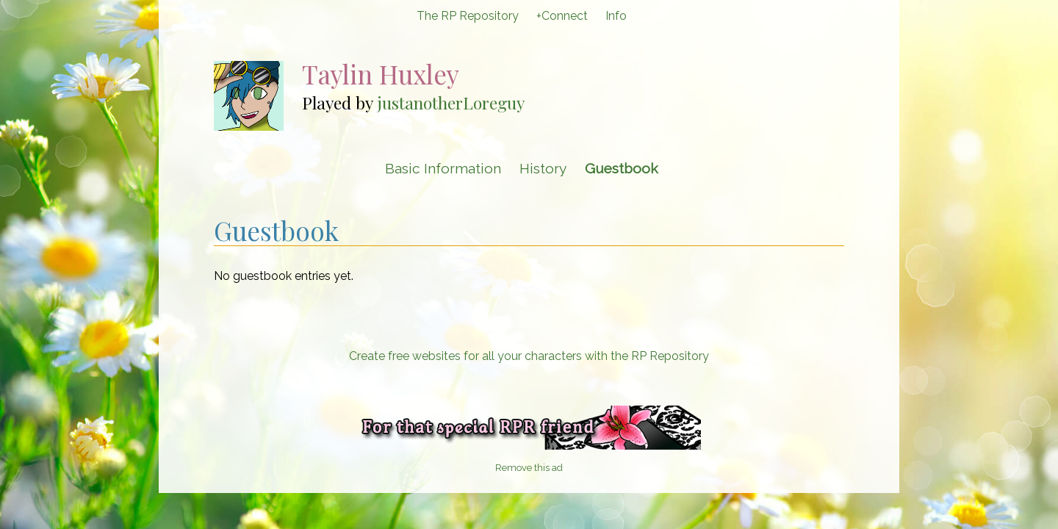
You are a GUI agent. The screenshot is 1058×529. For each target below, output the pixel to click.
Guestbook (621, 168)
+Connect (562, 16)
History (542, 168)
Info (616, 16)
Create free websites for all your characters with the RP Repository (529, 356)
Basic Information (443, 168)
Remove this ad (529, 467)
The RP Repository (468, 16)
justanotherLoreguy (451, 102)
